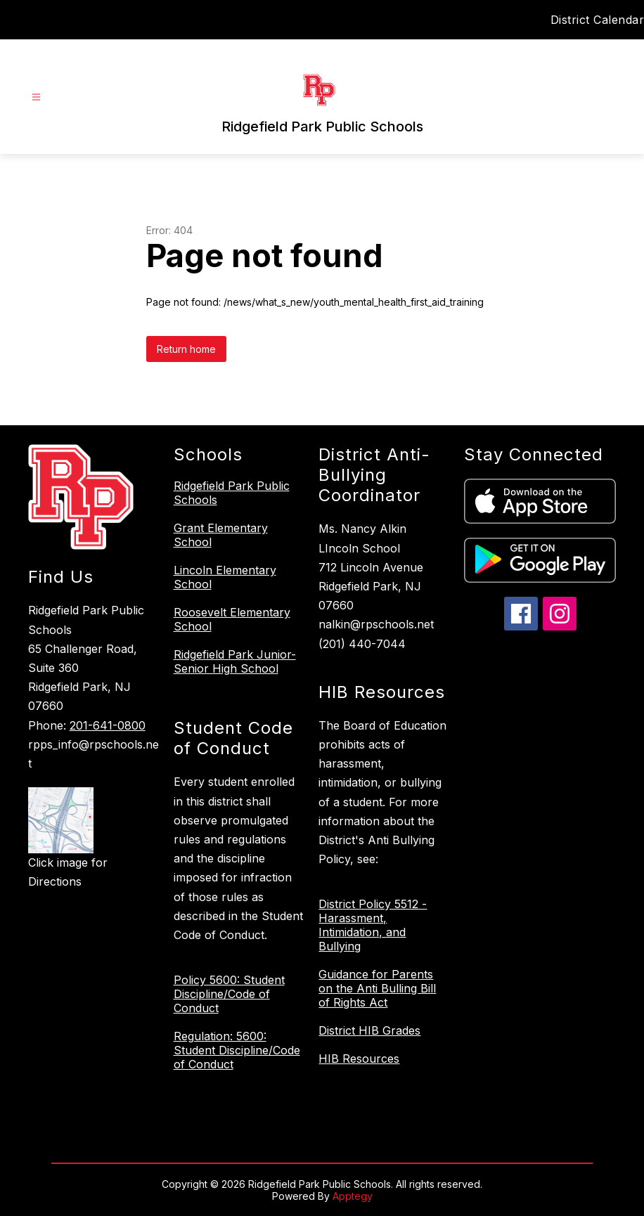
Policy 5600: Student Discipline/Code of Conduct (229, 994)
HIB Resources (358, 1059)
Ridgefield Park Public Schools (232, 493)
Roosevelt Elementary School (232, 619)
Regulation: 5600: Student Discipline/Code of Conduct (237, 1050)
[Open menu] (36, 97)
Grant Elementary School (221, 535)
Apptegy (353, 1196)
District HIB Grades (369, 1030)
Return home (186, 349)
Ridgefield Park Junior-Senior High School (235, 661)
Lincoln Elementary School (225, 577)
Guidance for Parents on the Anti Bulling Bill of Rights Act (377, 988)
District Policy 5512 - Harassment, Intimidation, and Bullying (372, 925)
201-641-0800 (108, 725)
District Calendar (597, 20)
